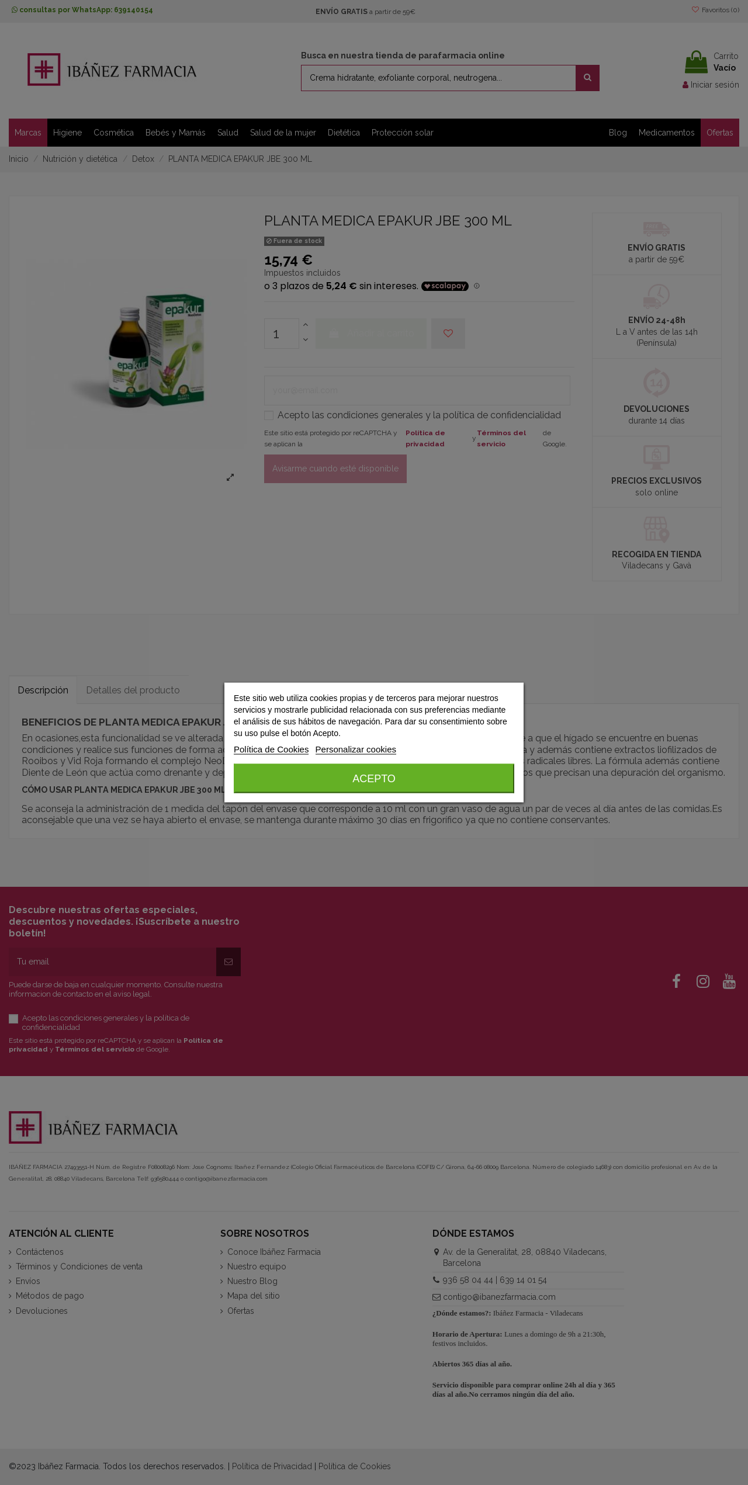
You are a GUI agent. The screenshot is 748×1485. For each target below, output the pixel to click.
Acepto (374, 779)
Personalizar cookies (356, 749)
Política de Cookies (271, 749)
